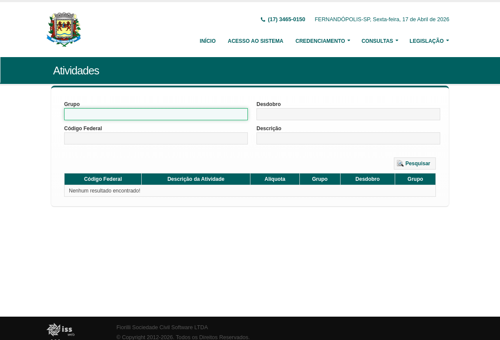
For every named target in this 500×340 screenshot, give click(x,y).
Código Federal (83, 128)
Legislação (426, 41)
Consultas (377, 41)
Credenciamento (320, 41)
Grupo (72, 104)
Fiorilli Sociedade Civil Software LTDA (162, 327)
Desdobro (268, 104)
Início (208, 41)
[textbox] (156, 114)
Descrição (268, 128)
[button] (415, 163)
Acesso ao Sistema (255, 41)
